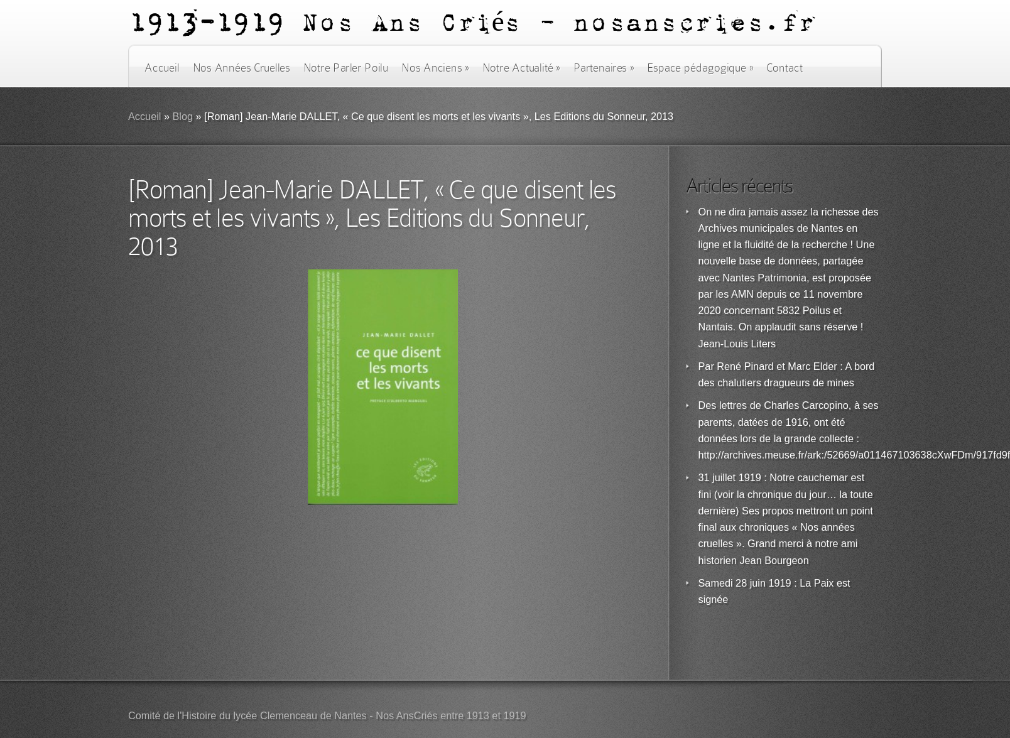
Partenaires (603, 68)
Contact (784, 68)
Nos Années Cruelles (241, 68)
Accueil (161, 68)
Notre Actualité (521, 68)
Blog (182, 116)
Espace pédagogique (700, 68)
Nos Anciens (435, 68)
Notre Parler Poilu (345, 68)
